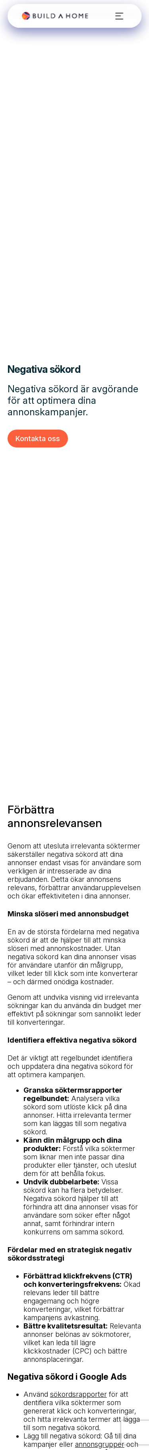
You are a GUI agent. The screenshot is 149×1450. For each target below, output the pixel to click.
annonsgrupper (99, 1444)
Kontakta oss (37, 438)
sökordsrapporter (78, 1394)
